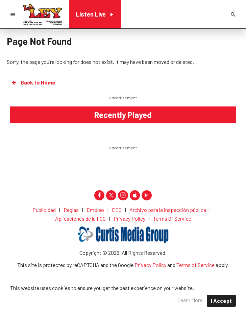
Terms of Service (195, 265)
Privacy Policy (150, 265)
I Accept (221, 300)
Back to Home (33, 82)
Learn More (189, 300)
